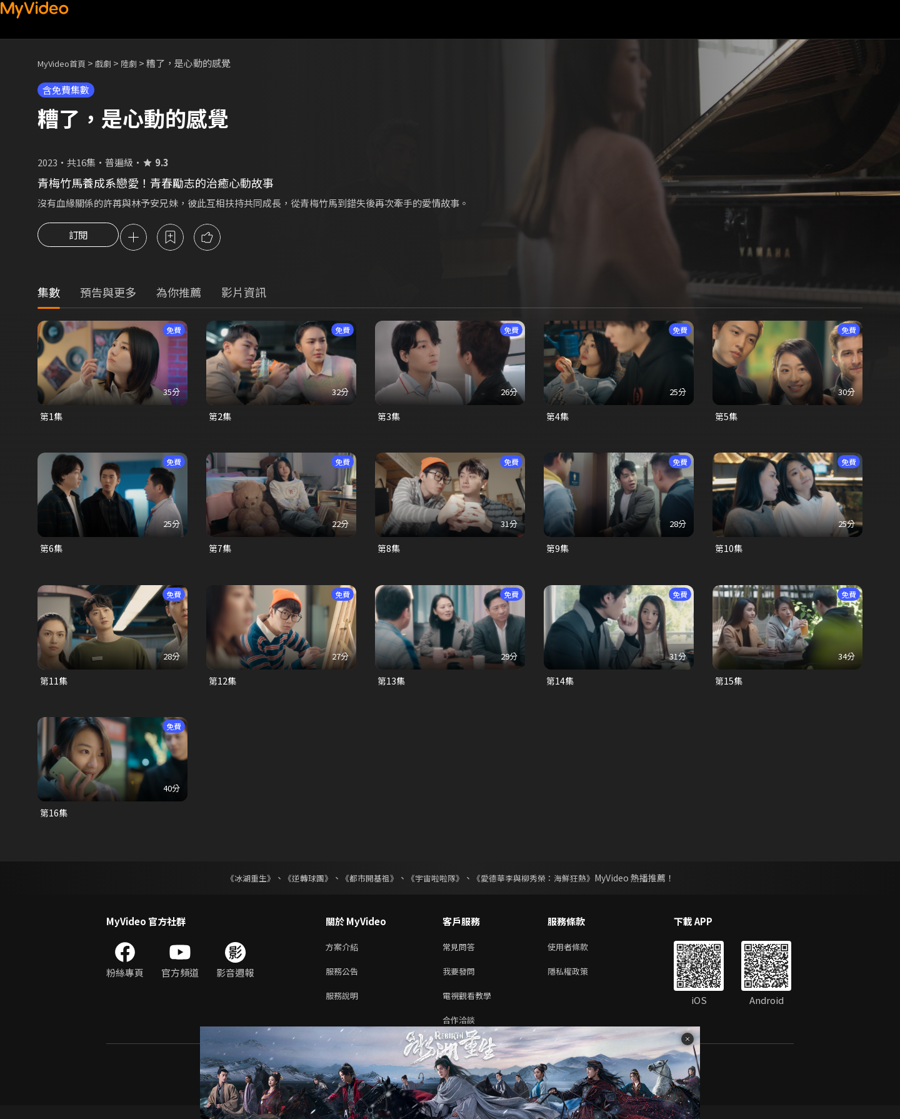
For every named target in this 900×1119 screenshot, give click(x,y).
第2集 (220, 418)
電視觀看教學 (470, 1006)
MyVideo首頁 (66, 62)
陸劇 (141, 62)
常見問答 (461, 953)
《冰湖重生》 (239, 884)
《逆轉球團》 (300, 884)
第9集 (558, 551)
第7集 (220, 551)
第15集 (729, 684)
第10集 (729, 551)
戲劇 (113, 62)
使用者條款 (578, 953)
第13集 (392, 684)
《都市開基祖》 (366, 884)
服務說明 (344, 1006)
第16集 (54, 818)
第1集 (52, 418)
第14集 (560, 684)
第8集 (389, 551)
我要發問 (461, 979)
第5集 (727, 418)
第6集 (52, 551)
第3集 (389, 418)
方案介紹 (344, 953)
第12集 (223, 684)
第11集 (54, 684)
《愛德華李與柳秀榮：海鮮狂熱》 (541, 884)
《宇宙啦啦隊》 (436, 884)
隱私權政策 (578, 979)
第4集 (558, 418)
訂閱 (78, 238)
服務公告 (344, 979)
